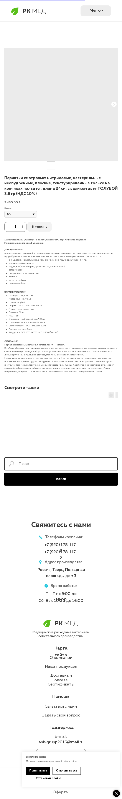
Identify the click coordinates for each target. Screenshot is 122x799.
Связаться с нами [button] (61, 706)
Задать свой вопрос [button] (61, 715)
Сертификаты (61, 684)
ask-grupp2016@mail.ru (61, 742)
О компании (61, 658)
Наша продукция (61, 667)
